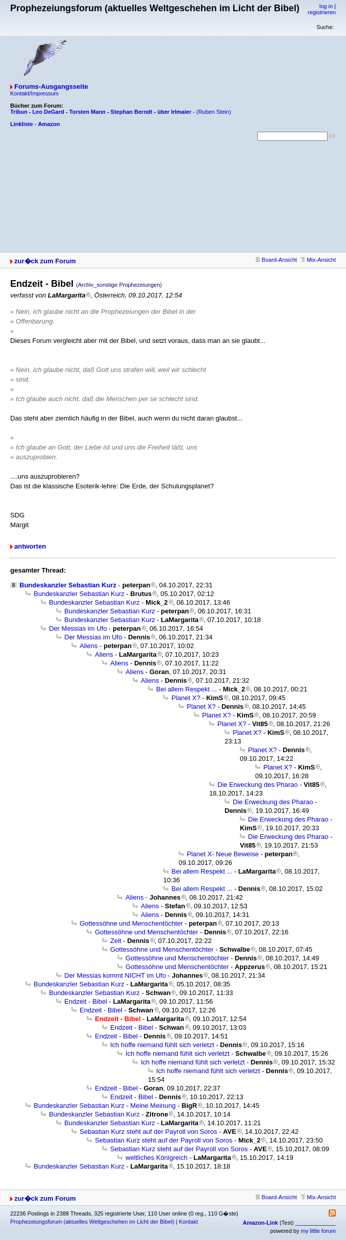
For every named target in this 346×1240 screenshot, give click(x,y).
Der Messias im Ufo (78, 628)
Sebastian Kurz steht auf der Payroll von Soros (148, 1131)
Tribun (19, 112)
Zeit (115, 941)
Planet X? (185, 698)
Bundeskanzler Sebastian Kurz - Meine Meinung (105, 1105)
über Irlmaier (174, 112)
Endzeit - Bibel (85, 1001)
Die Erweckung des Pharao (257, 784)
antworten (30, 546)
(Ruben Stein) (213, 112)
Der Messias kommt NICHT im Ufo (115, 975)
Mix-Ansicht (318, 260)
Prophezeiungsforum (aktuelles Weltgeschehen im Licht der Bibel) (92, 1222)
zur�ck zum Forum (45, 261)
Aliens (88, 646)
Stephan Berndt (132, 112)
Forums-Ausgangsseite (51, 86)
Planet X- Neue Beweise (223, 854)
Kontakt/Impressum (34, 93)
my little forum (318, 1231)
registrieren (322, 12)
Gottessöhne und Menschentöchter (131, 923)
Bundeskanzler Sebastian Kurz (67, 585)
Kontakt (188, 1222)
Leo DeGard (48, 112)
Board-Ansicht (276, 260)
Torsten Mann (87, 112)
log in (326, 6)
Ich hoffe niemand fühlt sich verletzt (162, 1045)
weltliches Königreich (156, 1157)
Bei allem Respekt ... (186, 689)
